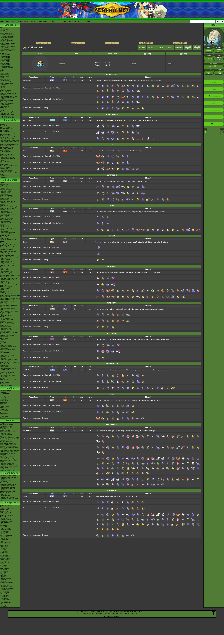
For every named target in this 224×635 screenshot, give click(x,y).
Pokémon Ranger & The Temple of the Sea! (10, 439)
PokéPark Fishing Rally (6, 336)
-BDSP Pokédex (4, 45)
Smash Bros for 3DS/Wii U (7, 264)
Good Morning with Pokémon (8, 166)
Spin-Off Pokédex (5, 73)
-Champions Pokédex (6, 52)
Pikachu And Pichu (5, 478)
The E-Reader (4, 338)
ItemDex (2, 69)
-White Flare (3, 525)
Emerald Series (4, 406)
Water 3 (169, 64)
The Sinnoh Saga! (5, 134)
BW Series (3, 412)
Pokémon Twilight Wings (7, 154)
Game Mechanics (5, 80)
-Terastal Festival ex (6, 586)
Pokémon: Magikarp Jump (7, 232)
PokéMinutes (4, 163)
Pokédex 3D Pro (5, 282)
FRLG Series (4, 405)
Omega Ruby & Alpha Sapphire (9, 244)
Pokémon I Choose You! (7, 463)
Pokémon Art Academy (6, 249)
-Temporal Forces (5, 537)
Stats (169, 47)
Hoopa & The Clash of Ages (8, 459)
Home (13, 21)
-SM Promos (3, 564)
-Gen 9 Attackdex (5, 66)
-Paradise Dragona (5, 589)
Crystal (2, 344)
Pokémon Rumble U (6, 274)
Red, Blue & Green (5, 352)
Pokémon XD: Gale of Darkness (9, 324)
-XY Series (3, 549)
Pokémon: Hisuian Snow (7, 157)
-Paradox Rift (4, 539)
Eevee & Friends (5, 495)
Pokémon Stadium (5, 361)
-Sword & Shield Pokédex (7, 43)
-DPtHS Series (4, 552)
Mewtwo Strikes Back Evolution (9, 466)
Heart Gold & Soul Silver (7, 294)
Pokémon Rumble (5, 297)
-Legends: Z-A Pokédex (7, 50)
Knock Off (26, 272)
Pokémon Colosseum (6, 322)
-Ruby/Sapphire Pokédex (7, 35)
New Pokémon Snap (6, 219)
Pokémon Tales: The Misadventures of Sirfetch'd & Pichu (8, 173)
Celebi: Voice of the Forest (7, 432)
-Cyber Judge (4, 598)
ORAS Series (4, 416)
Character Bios (4, 126)
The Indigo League (5, 127)
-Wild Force (3, 596)
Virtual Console (4, 371)
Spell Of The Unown (6, 429)
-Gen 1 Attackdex (5, 55)
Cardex (2, 77)
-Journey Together (5, 528)
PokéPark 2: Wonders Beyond (8, 278)
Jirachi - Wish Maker (6, 434)
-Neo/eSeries (4, 555)
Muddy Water (27, 370)
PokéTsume (3, 177)
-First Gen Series (5, 557)
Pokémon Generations (6, 153)
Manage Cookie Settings (133, 611)
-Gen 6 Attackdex (5, 62)
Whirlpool (26, 496)
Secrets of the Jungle (6, 467)
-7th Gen (2, 89)
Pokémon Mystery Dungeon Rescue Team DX (8, 214)
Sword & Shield (4, 205)
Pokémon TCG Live (5, 222)
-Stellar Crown (4, 532)
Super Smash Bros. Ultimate (8, 239)
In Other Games (4, 369)
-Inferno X (3, 575)
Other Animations (5, 167)
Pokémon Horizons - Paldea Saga (10, 144)
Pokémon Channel (5, 326)
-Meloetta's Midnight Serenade (9, 451)
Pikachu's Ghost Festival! (7, 485)
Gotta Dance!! (4, 483)
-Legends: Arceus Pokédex (8, 46)
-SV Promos (3, 561)
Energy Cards (4, 511)
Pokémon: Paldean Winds (7, 158)
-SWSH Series (4, 547)
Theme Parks (4, 107)
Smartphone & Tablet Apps (7, 375)
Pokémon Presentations (7, 103)
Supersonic (27, 181)
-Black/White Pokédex (6, 37)
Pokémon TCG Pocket (6, 202)
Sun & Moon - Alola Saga (7, 138)
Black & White (4, 268)
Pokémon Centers (5, 92)
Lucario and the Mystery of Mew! (9, 437)
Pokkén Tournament (6, 261)
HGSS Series (4, 410)
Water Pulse (27, 431)
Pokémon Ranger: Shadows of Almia (9, 309)
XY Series (3, 415)
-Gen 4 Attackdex (5, 59)
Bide (24, 400)
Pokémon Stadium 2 (6, 345)
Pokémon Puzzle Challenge (8, 346)
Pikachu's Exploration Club (7, 488)
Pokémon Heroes (5, 433)
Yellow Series (4, 400)
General (142, 47)
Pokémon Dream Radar (7, 271)
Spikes (25, 242)
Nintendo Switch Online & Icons (9, 379)
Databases (10, 25)
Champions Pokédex (75, 21)
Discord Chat (4, 110)
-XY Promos (3, 565)
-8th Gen (2, 87)
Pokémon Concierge (6, 170)
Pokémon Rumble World (7, 255)
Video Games (10, 180)
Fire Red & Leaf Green (6, 319)
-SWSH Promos (4, 562)
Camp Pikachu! (4, 481)
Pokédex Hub (42, 21)
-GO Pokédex (4, 47)
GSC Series (3, 402)
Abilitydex (3, 72)
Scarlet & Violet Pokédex (57, 21)
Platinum (2, 292)
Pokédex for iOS (5, 288)
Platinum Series (4, 409)
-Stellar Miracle (4, 591)
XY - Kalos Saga (5, 137)
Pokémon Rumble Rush (7, 234)
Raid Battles (3, 514)
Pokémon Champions (6, 189)
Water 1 (133, 64)
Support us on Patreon (112, 616)
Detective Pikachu (5, 237)
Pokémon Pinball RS (6, 329)
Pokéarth (87, 21)
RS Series (3, 403)
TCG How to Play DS (6, 287)
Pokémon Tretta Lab (6, 272)
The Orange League (6, 128)
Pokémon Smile (4, 217)
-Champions (3, 84)
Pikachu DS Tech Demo (7, 335)
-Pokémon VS (4, 601)
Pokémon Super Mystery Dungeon (10, 257)
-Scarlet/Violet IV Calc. (6, 82)
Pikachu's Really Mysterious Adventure (8, 493)
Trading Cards (10, 502)
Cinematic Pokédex (5, 79)
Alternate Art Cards (5, 512)
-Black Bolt (3, 524)
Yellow (2, 354)
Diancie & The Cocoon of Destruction (7, 456)
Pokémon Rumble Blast (7, 279)
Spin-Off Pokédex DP (6, 74)
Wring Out (26, 309)
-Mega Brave (4, 576)
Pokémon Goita (4, 382)
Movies (10, 420)
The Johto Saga (4, 130)
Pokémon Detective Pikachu (8, 470)
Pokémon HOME (5, 209)
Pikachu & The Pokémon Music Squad (9, 499)
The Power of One (5, 427)
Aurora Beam (27, 120)
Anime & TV (10, 120)
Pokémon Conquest (5, 277)
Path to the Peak (5, 161)
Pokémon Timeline (5, 90)
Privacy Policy (119, 611)
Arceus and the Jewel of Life (8, 444)
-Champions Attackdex (6, 67)
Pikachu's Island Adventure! (8, 487)
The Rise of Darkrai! (6, 442)
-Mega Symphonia (5, 578)
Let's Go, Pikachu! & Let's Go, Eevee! (8, 229)
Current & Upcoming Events (8, 112)
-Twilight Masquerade (6, 535)
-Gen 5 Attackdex (5, 60)
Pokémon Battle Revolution (8, 304)
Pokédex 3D (3, 281)
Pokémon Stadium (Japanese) (8, 359)
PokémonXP (3, 94)
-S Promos (3, 605)
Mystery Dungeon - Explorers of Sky (9, 306)
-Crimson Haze (4, 595)
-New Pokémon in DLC (6, 116)
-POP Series (3, 567)
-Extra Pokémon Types (6, 508)
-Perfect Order (4, 518)
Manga (10, 388)
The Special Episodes (6, 147)
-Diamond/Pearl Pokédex (7, 36)
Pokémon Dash (4, 325)
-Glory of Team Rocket (6, 582)
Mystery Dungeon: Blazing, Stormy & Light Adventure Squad (10, 299)
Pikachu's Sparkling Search (8, 491)
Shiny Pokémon (4, 150)
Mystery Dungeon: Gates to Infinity (10, 275)
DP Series (3, 408)
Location (151, 47)
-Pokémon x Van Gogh (6, 100)
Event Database (4, 113)
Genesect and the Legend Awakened (7, 453)
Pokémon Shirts (4, 106)
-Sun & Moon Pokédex (6, 40)
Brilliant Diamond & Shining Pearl (9, 207)
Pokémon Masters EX (6, 197)
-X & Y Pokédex (4, 39)
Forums (19, 21)
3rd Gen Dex (188, 47)
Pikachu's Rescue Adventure (8, 477)
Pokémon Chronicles (6, 146)
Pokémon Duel (4, 262)
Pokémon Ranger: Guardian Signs (10, 295)
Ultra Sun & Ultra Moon (6, 227)
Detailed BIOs (4, 395)
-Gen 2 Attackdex (5, 56)
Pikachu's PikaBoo (5, 480)
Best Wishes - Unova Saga (8, 136)
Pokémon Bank (4, 245)
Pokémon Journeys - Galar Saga (9, 140)
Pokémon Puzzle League (7, 355)
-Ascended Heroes (5, 519)
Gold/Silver (3, 342)
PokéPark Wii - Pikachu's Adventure (7, 301)
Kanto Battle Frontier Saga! (8, 133)
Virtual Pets (3, 376)
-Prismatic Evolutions (6, 529)
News (1, 27)
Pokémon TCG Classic (6, 515)
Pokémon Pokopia (5, 191)
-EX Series (3, 554)
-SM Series (3, 548)
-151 (1, 541)
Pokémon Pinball (5, 358)
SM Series (3, 418)
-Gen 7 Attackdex (5, 63)
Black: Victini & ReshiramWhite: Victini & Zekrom (9, 448)
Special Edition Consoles (7, 372)
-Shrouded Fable (5, 534)
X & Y (1, 242)
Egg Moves (179, 47)
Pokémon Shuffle (5, 254)
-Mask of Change (5, 594)
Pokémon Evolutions (6, 156)
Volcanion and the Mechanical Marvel (8, 461)
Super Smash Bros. (5, 364)
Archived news (4, 29)
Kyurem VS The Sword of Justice (9, 450)
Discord (33, 21)
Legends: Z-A (4, 188)
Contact (26, 21)
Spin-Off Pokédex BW (6, 76)
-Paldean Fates (4, 538)
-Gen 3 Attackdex (5, 57)
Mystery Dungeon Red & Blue (8, 332)
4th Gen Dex (197, 47)
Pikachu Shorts (10, 473)
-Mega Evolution (4, 522)
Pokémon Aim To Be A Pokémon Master (9, 142)
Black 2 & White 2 (5, 269)
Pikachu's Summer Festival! (8, 484)
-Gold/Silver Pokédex (6, 33)
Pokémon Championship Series (9, 93)
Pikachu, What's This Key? (7, 497)
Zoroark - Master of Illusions (8, 446)
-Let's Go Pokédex (5, 42)
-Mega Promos (4, 559)
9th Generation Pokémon (7, 114)
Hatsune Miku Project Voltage (8, 96)
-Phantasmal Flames (6, 521)
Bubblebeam (27, 80)
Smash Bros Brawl (5, 315)
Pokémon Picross (5, 258)
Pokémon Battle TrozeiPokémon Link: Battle (9, 247)
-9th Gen (2, 86)
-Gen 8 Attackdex (5, 64)
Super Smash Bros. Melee (7, 349)
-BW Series (3, 551)
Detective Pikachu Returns (7, 201)
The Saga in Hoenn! (6, 131)
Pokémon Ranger (5, 331)
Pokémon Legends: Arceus (8, 208)
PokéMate (3, 339)
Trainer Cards (4, 509)
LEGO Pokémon (5, 104)
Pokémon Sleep (4, 199)
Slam (24, 151)
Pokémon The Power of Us (7, 464)
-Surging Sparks (4, 531)
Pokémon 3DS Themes (6, 374)
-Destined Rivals (5, 527)
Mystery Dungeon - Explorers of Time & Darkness (9, 311)
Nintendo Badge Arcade (7, 265)
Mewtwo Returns (5, 430)
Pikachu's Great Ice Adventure (8, 490)
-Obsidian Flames (5, 542)
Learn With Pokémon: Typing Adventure (8, 284)
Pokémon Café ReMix (6, 195)
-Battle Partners (4, 585)
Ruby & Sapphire (5, 318)
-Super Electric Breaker (6, 588)
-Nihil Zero (3, 572)
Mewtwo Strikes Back (6, 426)
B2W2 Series (4, 413)
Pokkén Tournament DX (7, 235)
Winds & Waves (4, 184)
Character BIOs (4, 393)
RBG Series (3, 399)
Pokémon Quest (4, 238)
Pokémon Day (4, 102)
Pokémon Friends (5, 192)
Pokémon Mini (4, 348)
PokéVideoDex (4, 164)
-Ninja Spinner (4, 571)
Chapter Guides (4, 396)
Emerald (2, 321)
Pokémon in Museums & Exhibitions (7, 98)
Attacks (160, 47)
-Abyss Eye (3, 569)
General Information (6, 390)
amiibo (2, 378)
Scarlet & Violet (4, 187)
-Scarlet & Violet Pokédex (7, 49)
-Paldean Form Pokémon (7, 117)
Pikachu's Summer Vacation (8, 475)
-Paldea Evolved (5, 544)
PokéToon (3, 160)
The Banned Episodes (6, 148)
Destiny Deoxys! (4, 436)
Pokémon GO (4, 194)
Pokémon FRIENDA (6, 385)
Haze (24, 211)
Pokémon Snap (4, 356)
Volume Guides (4, 398)
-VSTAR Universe (5, 599)
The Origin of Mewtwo (6, 424)
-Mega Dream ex (5, 574)
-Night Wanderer (5, 592)
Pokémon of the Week (6, 83)
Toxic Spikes (27, 339)
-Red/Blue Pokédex (5, 32)
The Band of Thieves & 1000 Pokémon (8, 251)
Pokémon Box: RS (5, 328)
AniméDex (3, 124)
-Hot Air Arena (4, 584)
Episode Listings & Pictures (8, 123)
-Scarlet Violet (4, 545)
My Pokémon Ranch (6, 314)
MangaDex (3, 392)
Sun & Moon (3, 225)
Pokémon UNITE (5, 198)
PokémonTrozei (4, 334)
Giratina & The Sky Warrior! (8, 443)
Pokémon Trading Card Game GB (9, 362)
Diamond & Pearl (5, 291)
